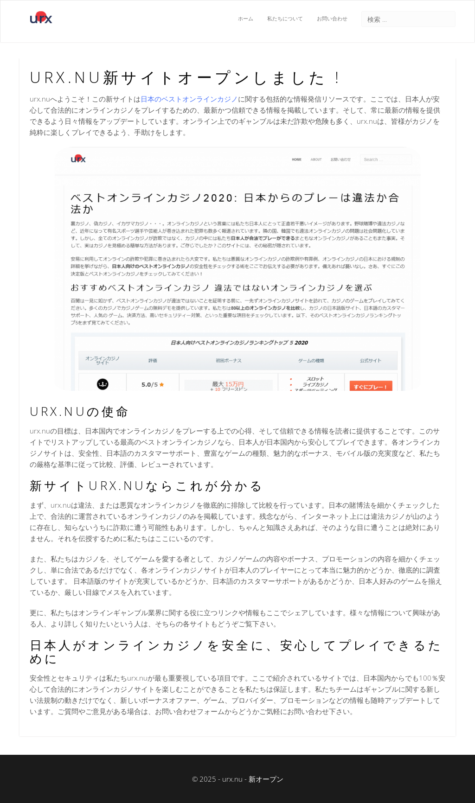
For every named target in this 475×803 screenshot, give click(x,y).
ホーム (245, 19)
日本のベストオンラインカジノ (189, 98)
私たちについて (285, 19)
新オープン (266, 779)
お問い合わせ (332, 19)
